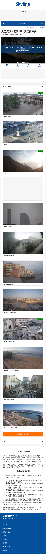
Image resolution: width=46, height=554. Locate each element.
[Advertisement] (22, 16)
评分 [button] (28, 66)
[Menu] (41, 23)
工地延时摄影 (6, 532)
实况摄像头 (22, 23)
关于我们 (4, 525)
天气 (17, 66)
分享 (39, 66)
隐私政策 (4, 550)
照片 (23, 441)
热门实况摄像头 (23, 86)
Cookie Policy (6, 546)
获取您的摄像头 (6, 528)
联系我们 (4, 535)
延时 (7, 66)
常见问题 (4, 539)
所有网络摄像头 (23, 434)
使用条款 (4, 543)
